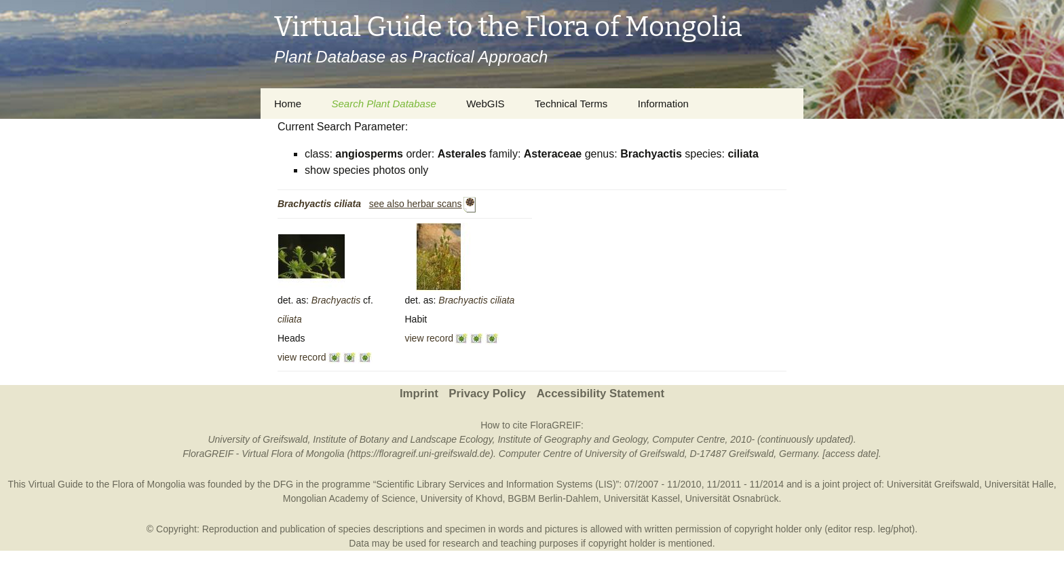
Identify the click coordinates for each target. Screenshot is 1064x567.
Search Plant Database (383, 103)
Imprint (419, 393)
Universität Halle (1019, 484)
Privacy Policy (487, 393)
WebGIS (485, 103)
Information (663, 103)
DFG (283, 484)
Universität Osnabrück (732, 498)
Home (287, 103)
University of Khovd (462, 498)
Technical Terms (571, 103)
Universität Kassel (642, 498)
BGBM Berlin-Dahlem (553, 498)
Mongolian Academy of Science (349, 498)
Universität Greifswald (933, 484)
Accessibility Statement (600, 393)
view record (302, 357)
